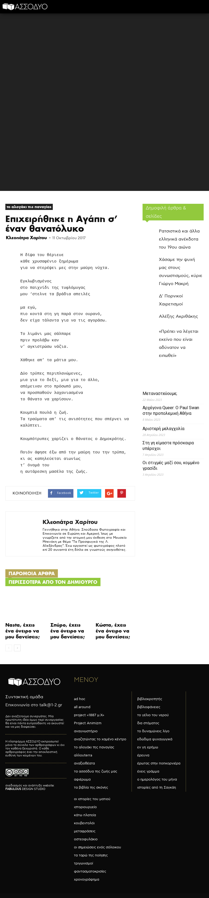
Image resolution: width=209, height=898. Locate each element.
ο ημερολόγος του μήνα (157, 779)
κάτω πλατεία (85, 815)
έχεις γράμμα (148, 771)
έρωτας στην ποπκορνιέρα (158, 763)
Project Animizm (88, 723)
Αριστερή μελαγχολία (163, 428)
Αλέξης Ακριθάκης (178, 316)
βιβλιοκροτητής (149, 699)
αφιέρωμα (82, 779)
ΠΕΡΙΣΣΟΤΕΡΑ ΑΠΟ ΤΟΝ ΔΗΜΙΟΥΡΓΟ (53, 582)
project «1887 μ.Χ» (89, 715)
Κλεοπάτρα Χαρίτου (26, 237)
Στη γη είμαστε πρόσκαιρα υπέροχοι (168, 445)
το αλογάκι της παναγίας (29, 206)
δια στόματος (148, 723)
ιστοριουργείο (85, 807)
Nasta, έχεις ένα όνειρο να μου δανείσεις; (22, 631)
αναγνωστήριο (86, 731)
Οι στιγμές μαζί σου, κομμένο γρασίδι (171, 465)
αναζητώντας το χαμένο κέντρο (100, 739)
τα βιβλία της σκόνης (91, 787)
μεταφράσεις (84, 831)
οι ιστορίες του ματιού (92, 799)
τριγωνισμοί (83, 863)
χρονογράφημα (86, 879)
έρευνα (143, 755)
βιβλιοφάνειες (148, 707)
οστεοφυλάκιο (86, 839)
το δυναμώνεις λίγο (153, 731)
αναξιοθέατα (84, 763)
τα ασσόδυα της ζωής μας (95, 771)
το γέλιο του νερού (153, 715)
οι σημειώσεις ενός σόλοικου (97, 847)
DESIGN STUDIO (25, 789)
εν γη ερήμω (147, 747)
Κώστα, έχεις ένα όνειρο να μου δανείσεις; (113, 631)
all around (82, 707)
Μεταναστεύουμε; (160, 393)
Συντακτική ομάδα (24, 697)
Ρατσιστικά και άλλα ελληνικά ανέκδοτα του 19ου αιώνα (179, 239)
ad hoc (79, 699)
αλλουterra (83, 755)
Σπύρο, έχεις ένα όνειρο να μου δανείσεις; (67, 631)
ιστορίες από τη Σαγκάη (156, 787)
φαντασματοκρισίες (90, 871)
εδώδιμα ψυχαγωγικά (154, 739)
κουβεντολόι (84, 823)
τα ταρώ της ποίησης (91, 855)
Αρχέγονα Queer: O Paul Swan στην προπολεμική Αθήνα (171, 410)
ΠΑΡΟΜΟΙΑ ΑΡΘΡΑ (32, 573)
